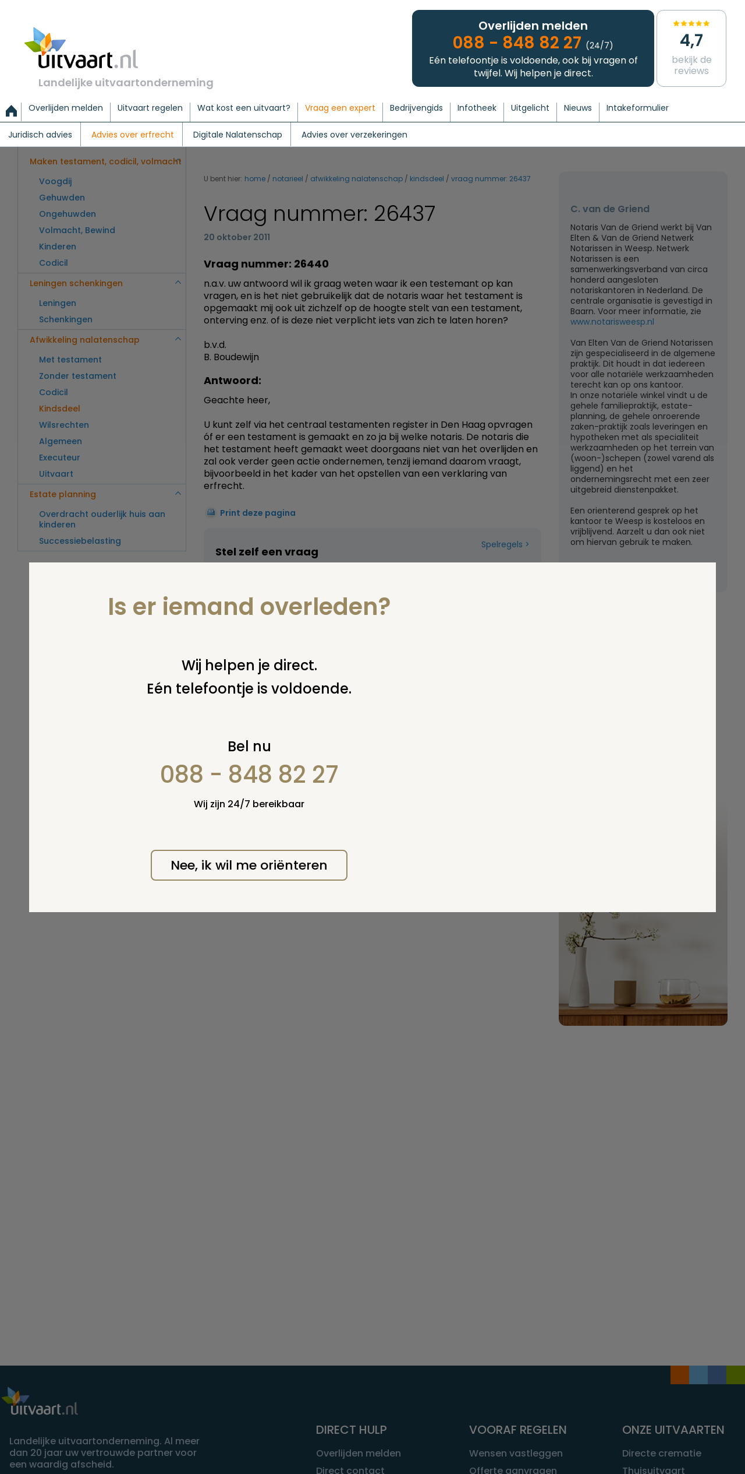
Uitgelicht (530, 108)
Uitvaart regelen (150, 108)
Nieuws (578, 108)
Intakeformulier (637, 108)
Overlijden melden (66, 108)
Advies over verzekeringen (354, 135)
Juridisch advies (40, 135)
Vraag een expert (340, 108)
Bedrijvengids (416, 108)
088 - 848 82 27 (249, 774)
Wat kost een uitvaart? (243, 108)
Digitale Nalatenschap (237, 135)
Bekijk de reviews (691, 47)
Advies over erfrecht (132, 135)
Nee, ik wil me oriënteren (249, 865)
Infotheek (476, 108)
